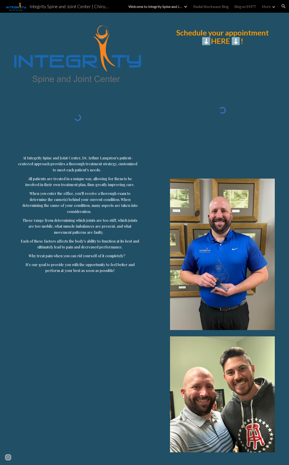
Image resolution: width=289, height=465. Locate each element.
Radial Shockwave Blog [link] (210, 6)
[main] (77, 211)
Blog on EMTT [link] (245, 6)
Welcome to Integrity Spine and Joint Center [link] (155, 6)
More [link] (266, 6)
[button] (283, 6)
